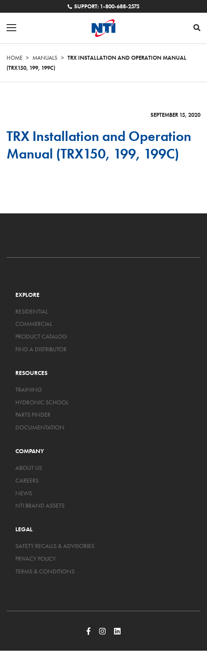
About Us (28, 468)
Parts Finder (32, 414)
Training (28, 389)
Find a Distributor (41, 349)
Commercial (33, 324)
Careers (27, 480)
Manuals (44, 57)
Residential (31, 311)
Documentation (39, 427)
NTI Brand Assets (39, 505)
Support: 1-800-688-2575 (103, 6)
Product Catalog (41, 336)
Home (14, 57)
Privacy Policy (35, 558)
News (23, 493)
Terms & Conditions (45, 571)
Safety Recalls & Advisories (54, 546)
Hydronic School (41, 402)
